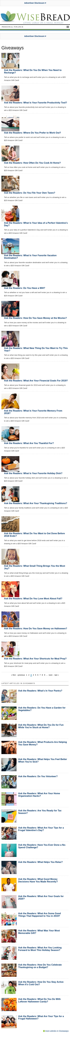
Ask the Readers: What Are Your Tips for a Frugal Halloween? (41, 1017)
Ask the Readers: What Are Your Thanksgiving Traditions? (35, 503)
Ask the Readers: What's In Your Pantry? (40, 690)
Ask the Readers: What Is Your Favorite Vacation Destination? (30, 256)
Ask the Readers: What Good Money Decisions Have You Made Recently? (38, 880)
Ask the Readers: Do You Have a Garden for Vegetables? (42, 708)
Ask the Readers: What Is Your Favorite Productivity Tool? (35, 102)
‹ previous (21, 675)
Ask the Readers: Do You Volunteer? (38, 776)
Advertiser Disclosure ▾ (35, 3)
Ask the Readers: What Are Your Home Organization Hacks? (39, 794)
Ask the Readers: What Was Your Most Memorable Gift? (39, 931)
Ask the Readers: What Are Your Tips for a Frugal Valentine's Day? (41, 828)
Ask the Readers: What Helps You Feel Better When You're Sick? (42, 760)
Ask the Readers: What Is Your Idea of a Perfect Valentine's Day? (36, 224)
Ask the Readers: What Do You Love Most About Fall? (33, 598)
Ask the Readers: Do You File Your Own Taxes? (29, 192)
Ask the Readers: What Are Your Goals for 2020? (41, 897)
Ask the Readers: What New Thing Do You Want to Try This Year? (36, 349)
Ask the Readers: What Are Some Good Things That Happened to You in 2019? (39, 914)
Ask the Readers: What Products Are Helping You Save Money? (42, 743)
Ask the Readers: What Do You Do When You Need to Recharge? (33, 71)
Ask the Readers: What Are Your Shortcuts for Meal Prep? (35, 658)
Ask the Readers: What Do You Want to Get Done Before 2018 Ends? (34, 534)
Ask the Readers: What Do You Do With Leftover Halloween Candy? (39, 1000)
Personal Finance (12, 27)
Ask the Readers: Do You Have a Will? (24, 288)
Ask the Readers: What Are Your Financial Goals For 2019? (36, 380)
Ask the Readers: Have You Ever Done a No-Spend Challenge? (42, 846)
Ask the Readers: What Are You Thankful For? (29, 443)
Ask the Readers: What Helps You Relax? (40, 862)
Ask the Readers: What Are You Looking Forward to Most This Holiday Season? (40, 948)
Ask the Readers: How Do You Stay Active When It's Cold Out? (41, 983)
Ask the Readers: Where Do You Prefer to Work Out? (32, 132)
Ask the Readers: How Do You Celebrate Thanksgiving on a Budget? (40, 965)
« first (13, 675)
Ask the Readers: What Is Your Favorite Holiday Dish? (33, 473)
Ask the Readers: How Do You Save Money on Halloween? (35, 628)
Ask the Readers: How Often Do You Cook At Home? (32, 163)
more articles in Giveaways (57, 1031)
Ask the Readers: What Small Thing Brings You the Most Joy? (34, 567)
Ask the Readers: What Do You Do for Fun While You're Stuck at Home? (41, 726)
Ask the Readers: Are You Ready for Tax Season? (39, 811)
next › (51, 675)
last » (56, 675)
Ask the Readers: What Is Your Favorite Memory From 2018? (33, 411)
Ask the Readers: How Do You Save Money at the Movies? (35, 318)
